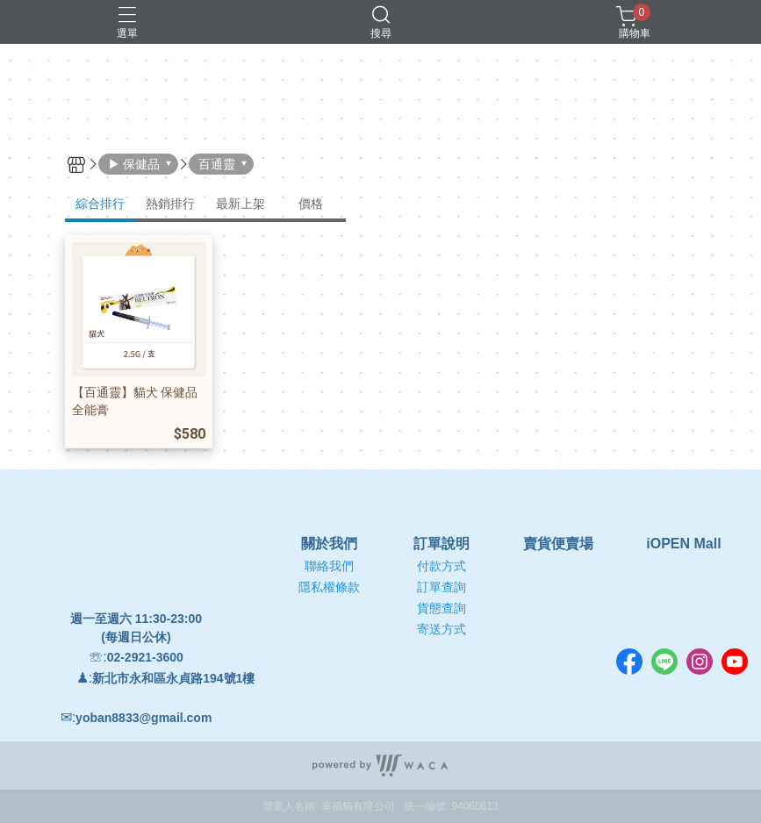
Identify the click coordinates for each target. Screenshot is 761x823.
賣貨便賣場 (558, 544)
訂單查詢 (441, 587)
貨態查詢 (441, 608)
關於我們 (329, 544)
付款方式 (441, 566)
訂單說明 (441, 544)
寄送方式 (441, 629)
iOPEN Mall (683, 544)
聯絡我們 (329, 566)
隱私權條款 (329, 587)
